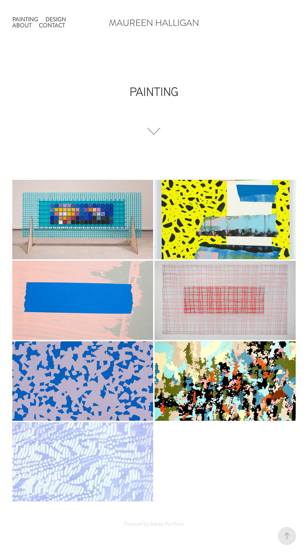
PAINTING (25, 19)
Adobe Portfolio (167, 524)
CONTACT (52, 25)
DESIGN (55, 19)
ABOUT (22, 25)
